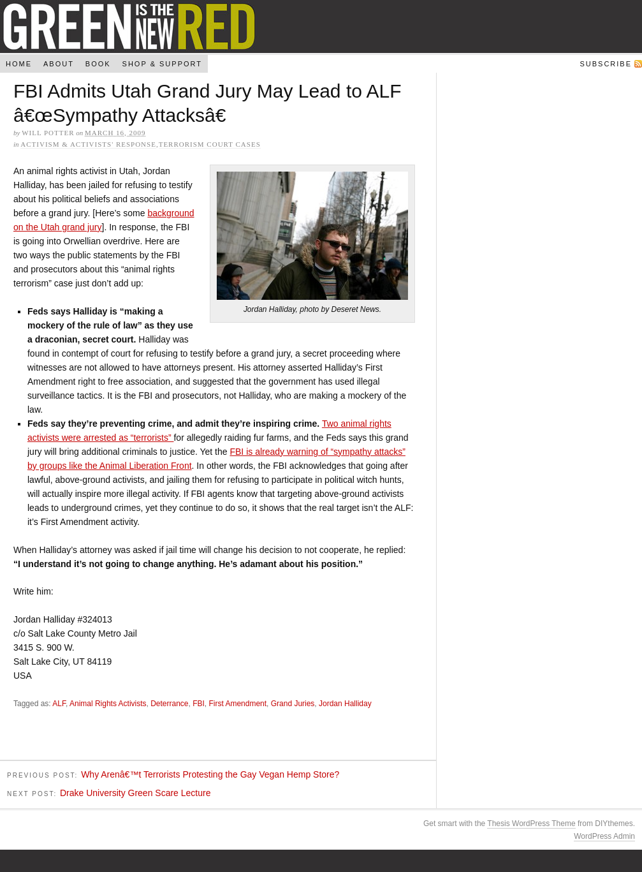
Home (19, 64)
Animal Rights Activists (108, 705)
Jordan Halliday (345, 705)
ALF (59, 705)
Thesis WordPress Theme (531, 825)
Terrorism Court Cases (210, 144)
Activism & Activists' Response (88, 144)
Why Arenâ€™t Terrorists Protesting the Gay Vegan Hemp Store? (210, 776)
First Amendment (237, 705)
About (58, 64)
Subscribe (606, 64)
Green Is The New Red (321, 26)
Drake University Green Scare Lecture (135, 795)
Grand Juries (293, 705)
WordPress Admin (604, 838)
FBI (199, 705)
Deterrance (169, 705)
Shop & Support (162, 64)
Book (98, 64)
